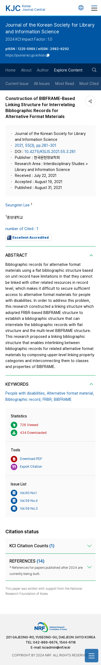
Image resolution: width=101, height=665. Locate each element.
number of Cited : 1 (21, 229)
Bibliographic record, (23, 399)
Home (10, 70)
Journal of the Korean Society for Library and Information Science (50, 28)
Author (43, 70)
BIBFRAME (63, 399)
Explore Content (68, 70)
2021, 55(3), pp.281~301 (35, 145)
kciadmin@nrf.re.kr (56, 647)
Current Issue (17, 83)
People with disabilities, (25, 393)
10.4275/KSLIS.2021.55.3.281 (50, 151)
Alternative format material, (70, 393)
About (26, 70)
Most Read (64, 83)
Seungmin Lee (17, 205)
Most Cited (89, 83)
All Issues (42, 83)
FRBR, (48, 399)
